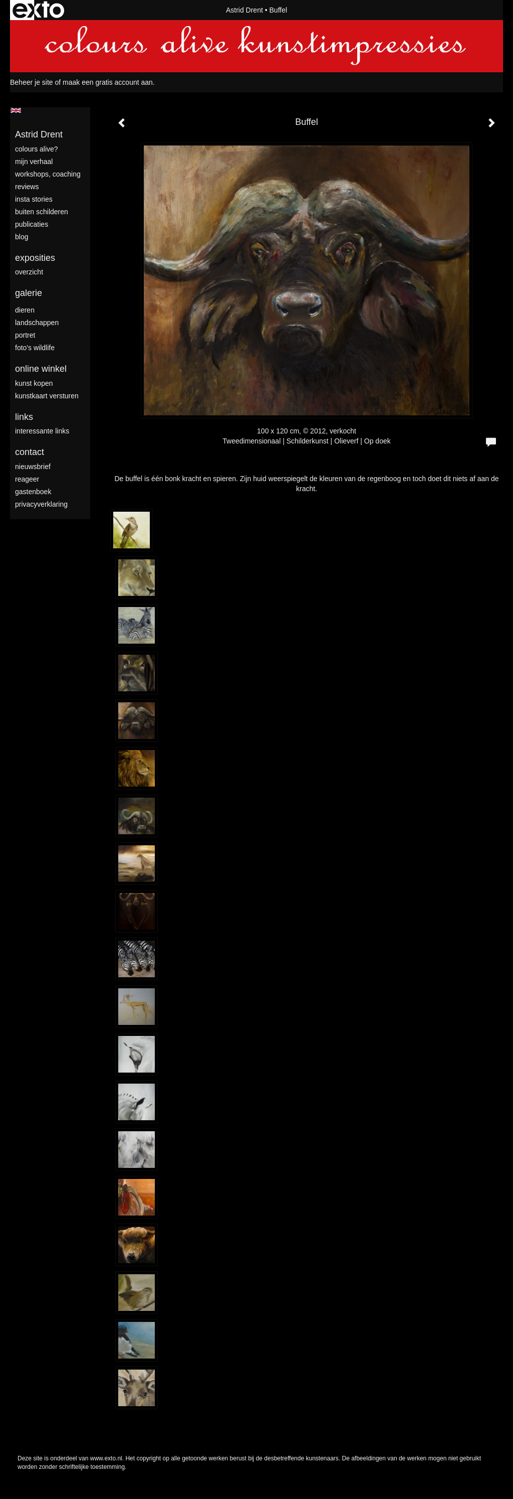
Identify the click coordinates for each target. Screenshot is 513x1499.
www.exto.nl (106, 1458)
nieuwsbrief (33, 467)
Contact (29, 452)
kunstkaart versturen (47, 396)
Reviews (27, 187)
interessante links (42, 431)
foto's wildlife (35, 348)
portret (25, 335)
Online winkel (41, 369)
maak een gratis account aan (108, 82)
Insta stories (34, 199)
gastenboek (33, 492)
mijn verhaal (34, 162)
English (16, 110)
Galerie (28, 293)
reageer (27, 479)
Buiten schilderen (41, 212)
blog (21, 237)
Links (24, 417)
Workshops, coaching (48, 174)
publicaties (31, 224)
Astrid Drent (244, 10)
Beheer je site (31, 82)
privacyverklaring (41, 504)
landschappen (37, 323)
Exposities (35, 258)
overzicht (29, 272)
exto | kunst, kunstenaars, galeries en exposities (38, 10)
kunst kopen (34, 383)
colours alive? (36, 149)
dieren (25, 310)
